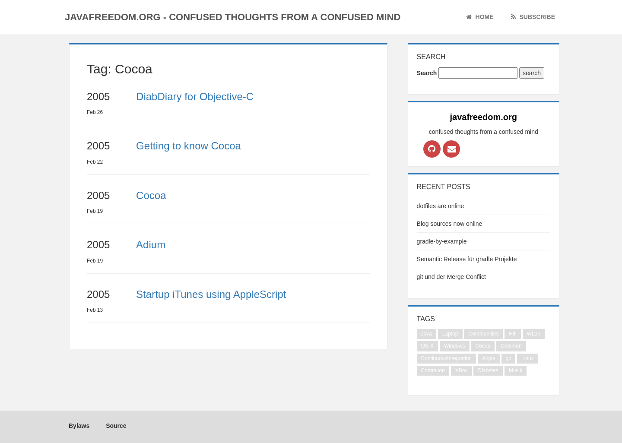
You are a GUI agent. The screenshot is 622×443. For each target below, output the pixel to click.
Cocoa (482, 346)
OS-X (427, 346)
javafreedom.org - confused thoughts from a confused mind (232, 17)
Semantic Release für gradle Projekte (467, 259)
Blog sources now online (449, 223)
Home (480, 16)
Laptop (450, 334)
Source (114, 425)
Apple (488, 358)
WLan (533, 334)
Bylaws (77, 425)
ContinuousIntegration (446, 358)
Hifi (512, 334)
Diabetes (488, 370)
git (508, 358)
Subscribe (533, 16)
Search (427, 73)
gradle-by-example (442, 241)
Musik (515, 370)
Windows (454, 346)
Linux (527, 358)
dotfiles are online (440, 206)
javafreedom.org (483, 117)
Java (426, 334)
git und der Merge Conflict (451, 276)
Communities (483, 334)
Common (511, 346)
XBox (461, 370)
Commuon (433, 370)
